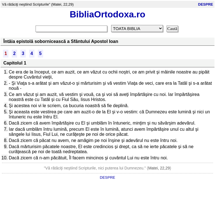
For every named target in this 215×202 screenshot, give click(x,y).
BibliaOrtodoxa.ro (107, 14)
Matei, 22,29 (159, 168)
